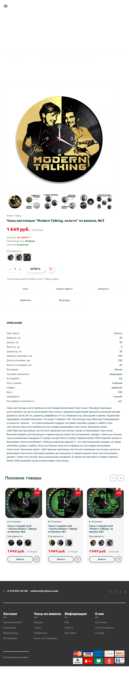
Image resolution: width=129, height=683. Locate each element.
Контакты (101, 639)
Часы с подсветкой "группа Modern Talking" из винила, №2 (22, 546)
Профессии (40, 649)
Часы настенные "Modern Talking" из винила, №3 (18, 257)
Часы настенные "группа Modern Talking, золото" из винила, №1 (52, 560)
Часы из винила (12, 639)
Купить (35, 268)
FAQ (66, 639)
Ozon (25, 289)
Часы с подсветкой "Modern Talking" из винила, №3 (27, 257)
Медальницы (10, 649)
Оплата (68, 644)
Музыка (35, 54)
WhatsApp (64, 300)
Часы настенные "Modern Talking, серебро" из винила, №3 (10, 257)
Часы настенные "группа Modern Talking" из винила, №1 (68, 560)
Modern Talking (14, 216)
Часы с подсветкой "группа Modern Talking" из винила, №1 (63, 546)
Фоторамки (10, 654)
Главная (7, 54)
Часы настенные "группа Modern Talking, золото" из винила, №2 (11, 560)
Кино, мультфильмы (45, 654)
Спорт (37, 644)
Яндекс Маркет (64, 289)
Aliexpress (103, 289)
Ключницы (9, 644)
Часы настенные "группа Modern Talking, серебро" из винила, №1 (60, 560)
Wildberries (25, 300)
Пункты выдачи (104, 644)
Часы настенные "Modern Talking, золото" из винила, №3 (93, 560)
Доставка (70, 649)
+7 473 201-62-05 (17, 608)
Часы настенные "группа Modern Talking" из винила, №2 (28, 560)
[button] (112, 478)
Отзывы (99, 649)
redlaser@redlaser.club (58, 608)
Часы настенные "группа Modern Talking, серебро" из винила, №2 (19, 560)
